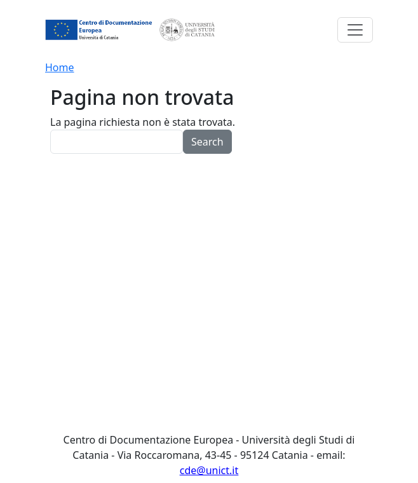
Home (59, 67)
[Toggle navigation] (355, 30)
